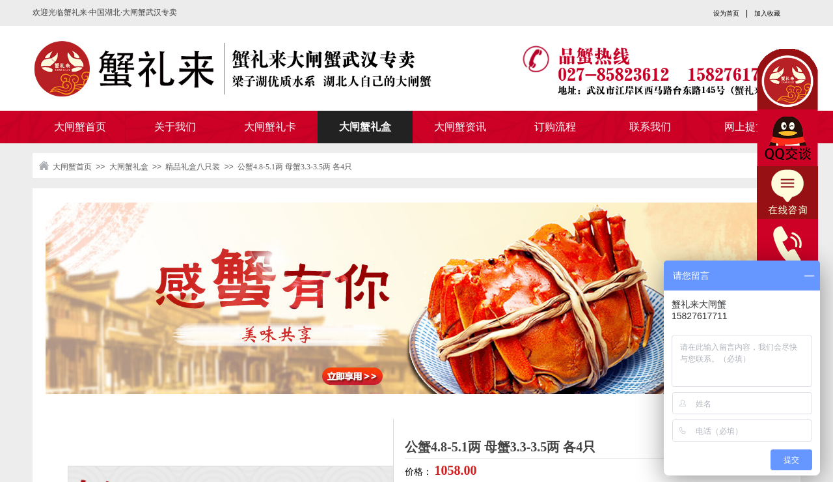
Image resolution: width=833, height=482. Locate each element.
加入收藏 (767, 13)
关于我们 (175, 126)
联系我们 (650, 126)
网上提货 (745, 126)
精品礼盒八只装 (192, 166)
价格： (420, 472)
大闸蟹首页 (80, 126)
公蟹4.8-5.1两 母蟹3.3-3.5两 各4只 (295, 166)
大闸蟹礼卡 (270, 126)
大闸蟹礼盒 (365, 126)
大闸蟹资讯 (460, 126)
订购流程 (555, 126)
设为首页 (726, 13)
